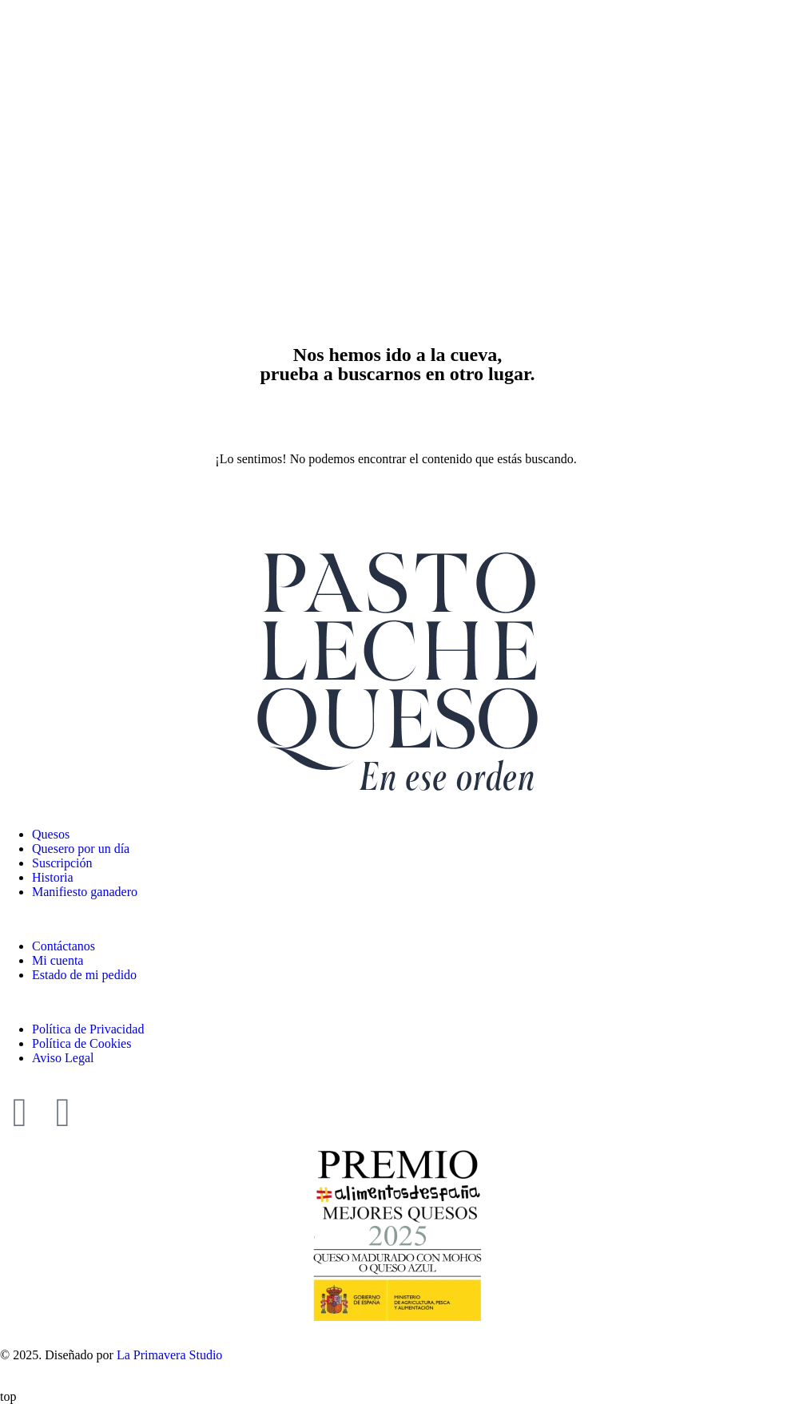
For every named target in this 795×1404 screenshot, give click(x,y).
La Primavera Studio (167, 1355)
